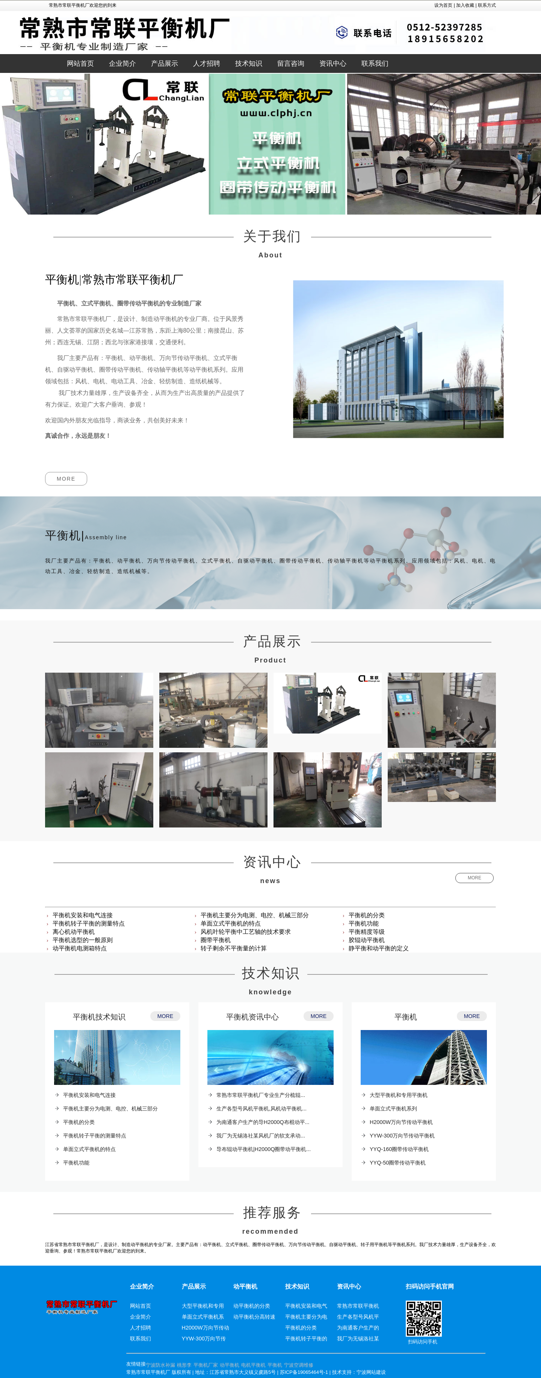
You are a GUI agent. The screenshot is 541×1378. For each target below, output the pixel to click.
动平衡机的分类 (251, 1306)
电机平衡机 (253, 1365)
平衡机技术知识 (99, 1017)
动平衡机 (245, 1286)
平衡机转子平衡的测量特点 (89, 923)
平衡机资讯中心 (252, 1017)
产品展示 (194, 1286)
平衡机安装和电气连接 (83, 915)
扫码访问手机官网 (430, 1286)
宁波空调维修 (298, 1365)
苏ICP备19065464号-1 (304, 1372)
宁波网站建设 (371, 1372)
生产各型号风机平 (358, 1317)
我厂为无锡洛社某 (358, 1339)
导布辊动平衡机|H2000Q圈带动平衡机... (263, 1149)
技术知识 (297, 1286)
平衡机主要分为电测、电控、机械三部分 (255, 915)
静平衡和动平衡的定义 (379, 948)
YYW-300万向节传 (204, 1339)
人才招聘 (140, 1328)
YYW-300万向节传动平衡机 (402, 1136)
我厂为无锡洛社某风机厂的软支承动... (260, 1136)
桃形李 (184, 1365)
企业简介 (142, 1286)
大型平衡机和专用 (203, 1306)
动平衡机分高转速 (254, 1317)
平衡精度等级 (367, 932)
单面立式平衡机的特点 (231, 923)
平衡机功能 (364, 923)
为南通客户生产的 (358, 1328)
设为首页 (443, 5)
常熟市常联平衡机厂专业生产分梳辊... (260, 1095)
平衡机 (405, 1017)
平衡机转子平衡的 (306, 1339)
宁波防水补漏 (160, 1365)
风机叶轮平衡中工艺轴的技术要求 (246, 932)
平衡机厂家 (205, 1365)
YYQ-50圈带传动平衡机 (398, 1163)
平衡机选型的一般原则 (83, 940)
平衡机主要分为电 (306, 1317)
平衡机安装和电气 (306, 1306)
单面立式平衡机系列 (393, 1109)
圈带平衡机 (216, 940)
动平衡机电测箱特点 (80, 948)
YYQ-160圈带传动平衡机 (399, 1149)
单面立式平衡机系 (203, 1317)
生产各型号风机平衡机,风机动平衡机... (261, 1109)
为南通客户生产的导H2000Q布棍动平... (263, 1122)
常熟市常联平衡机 (358, 1306)
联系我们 (140, 1339)
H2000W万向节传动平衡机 (401, 1122)
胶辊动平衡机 (367, 940)
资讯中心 (349, 1286)
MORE (66, 479)
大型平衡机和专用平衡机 (399, 1095)
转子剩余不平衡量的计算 (234, 948)
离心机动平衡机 (74, 932)
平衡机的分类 (367, 915)
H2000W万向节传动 (205, 1328)
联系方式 (487, 5)
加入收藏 (465, 5)
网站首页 (80, 63)
